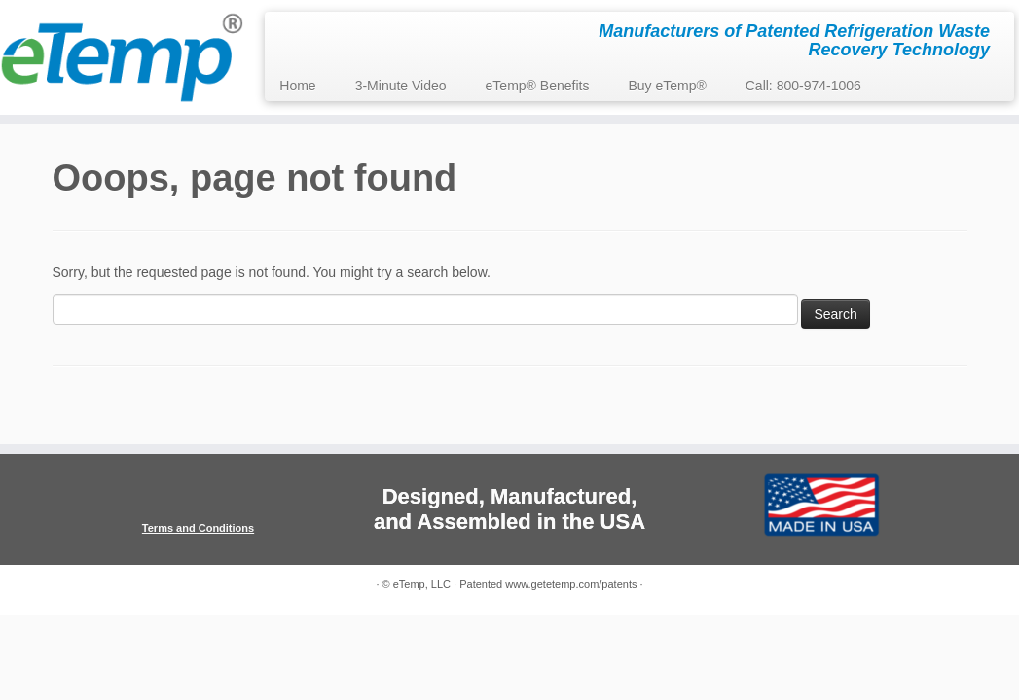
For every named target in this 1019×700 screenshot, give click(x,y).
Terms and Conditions (198, 528)
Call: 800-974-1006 (803, 85)
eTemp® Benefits (538, 85)
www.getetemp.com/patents (571, 584)
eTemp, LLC (422, 584)
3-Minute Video (401, 85)
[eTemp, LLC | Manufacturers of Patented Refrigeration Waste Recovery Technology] (119, 57)
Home (297, 85)
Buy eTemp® (667, 85)
